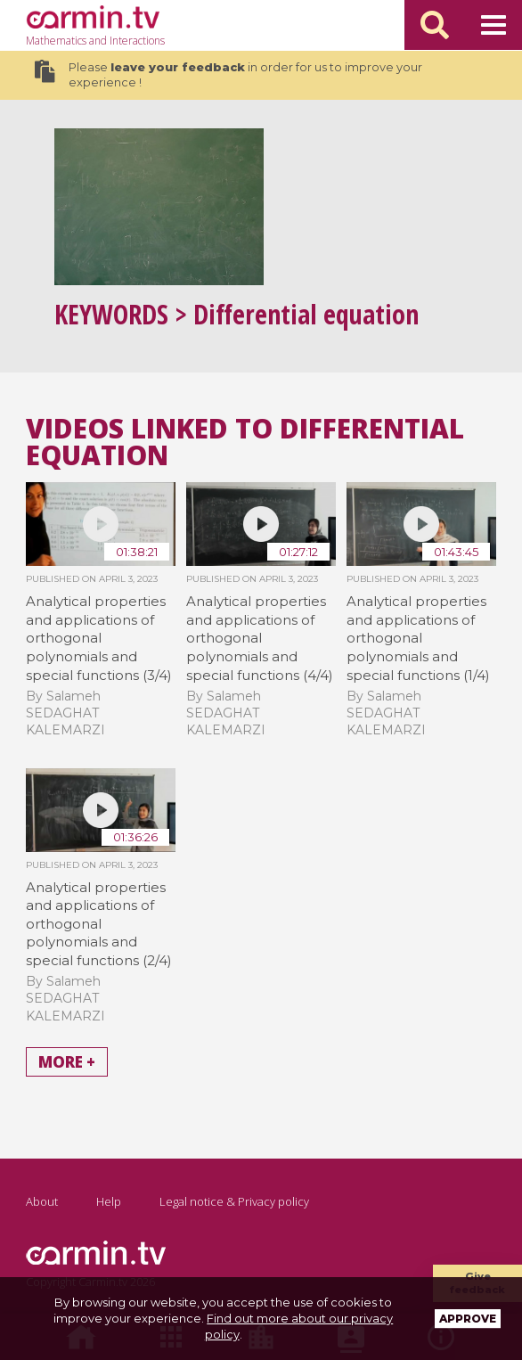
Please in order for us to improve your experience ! (228, 75)
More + (66, 1062)
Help (108, 1201)
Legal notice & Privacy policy (234, 1201)
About (42, 1201)
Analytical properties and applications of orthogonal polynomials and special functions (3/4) (99, 638)
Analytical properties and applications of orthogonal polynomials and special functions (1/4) (418, 638)
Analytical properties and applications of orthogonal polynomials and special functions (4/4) (259, 638)
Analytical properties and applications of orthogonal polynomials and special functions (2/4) (99, 924)
